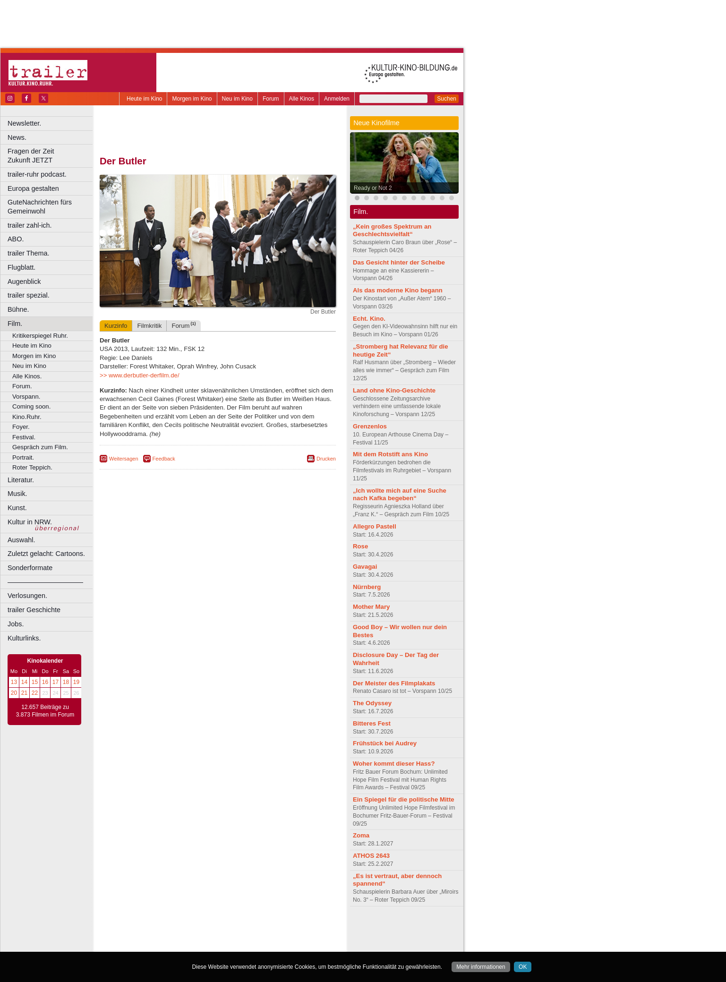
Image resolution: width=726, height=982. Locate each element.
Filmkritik (149, 325)
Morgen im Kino (192, 98)
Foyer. (21, 426)
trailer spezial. (29, 295)
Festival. (23, 437)
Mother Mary (371, 606)
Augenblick (24, 281)
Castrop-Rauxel (194, 944)
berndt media (177, 929)
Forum (271, 98)
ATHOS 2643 (371, 855)
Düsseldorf (259, 944)
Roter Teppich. (32, 467)
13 (14, 682)
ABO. (16, 239)
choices (167, 937)
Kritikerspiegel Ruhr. (40, 335)
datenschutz (246, 929)
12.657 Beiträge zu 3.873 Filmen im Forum (45, 711)
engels (189, 937)
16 (45, 682)
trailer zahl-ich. (30, 225)
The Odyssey (372, 703)
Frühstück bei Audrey (385, 743)
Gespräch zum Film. (40, 447)
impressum (212, 929)
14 (24, 682)
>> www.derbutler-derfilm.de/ (139, 375)
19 (76, 682)
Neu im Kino (237, 98)
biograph (142, 937)
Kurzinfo (115, 325)
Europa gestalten (33, 188)
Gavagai (365, 566)
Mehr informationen (480, 967)
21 (24, 693)
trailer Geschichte (34, 610)
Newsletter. (24, 123)
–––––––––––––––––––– (45, 582)
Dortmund (230, 944)
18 (66, 682)
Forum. (22, 386)
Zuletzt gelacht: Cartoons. (46, 553)
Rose (360, 546)
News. (17, 137)
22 (35, 693)
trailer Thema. (29, 253)
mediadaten (294, 929)
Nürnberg (367, 586)
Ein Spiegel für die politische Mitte (403, 799)
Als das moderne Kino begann (398, 290)
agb (270, 929)
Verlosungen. (27, 595)
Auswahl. (21, 540)
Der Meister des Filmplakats (394, 683)
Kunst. (17, 508)
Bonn (165, 944)
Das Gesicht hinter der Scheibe (399, 262)
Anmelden (337, 98)
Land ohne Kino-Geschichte (394, 390)
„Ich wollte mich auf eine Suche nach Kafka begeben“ (399, 494)
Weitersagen (123, 458)
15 (35, 682)
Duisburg (287, 944)
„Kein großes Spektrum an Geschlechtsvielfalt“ (392, 230)
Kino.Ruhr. (27, 416)
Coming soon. (31, 406)
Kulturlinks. (24, 638)
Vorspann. (26, 396)
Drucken (326, 458)
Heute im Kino (144, 98)
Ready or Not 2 (373, 188)
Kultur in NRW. (30, 522)
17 (55, 682)
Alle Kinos (301, 98)
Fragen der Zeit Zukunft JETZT (51, 155)
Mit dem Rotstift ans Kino (390, 454)
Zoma (361, 835)
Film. (15, 323)
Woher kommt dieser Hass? (394, 763)
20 (14, 693)
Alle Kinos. (27, 376)
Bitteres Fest (372, 723)
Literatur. (21, 480)
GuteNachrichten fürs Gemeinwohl (40, 206)
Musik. (17, 493)
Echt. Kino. (369, 318)
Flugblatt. (21, 267)
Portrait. (23, 457)
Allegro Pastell (374, 526)
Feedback (164, 458)
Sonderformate (30, 568)
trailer (218, 937)
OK (523, 967)
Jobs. (16, 624)
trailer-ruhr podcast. (37, 174)
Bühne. (18, 309)
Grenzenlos (370, 426)
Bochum (145, 944)
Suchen (446, 98)
